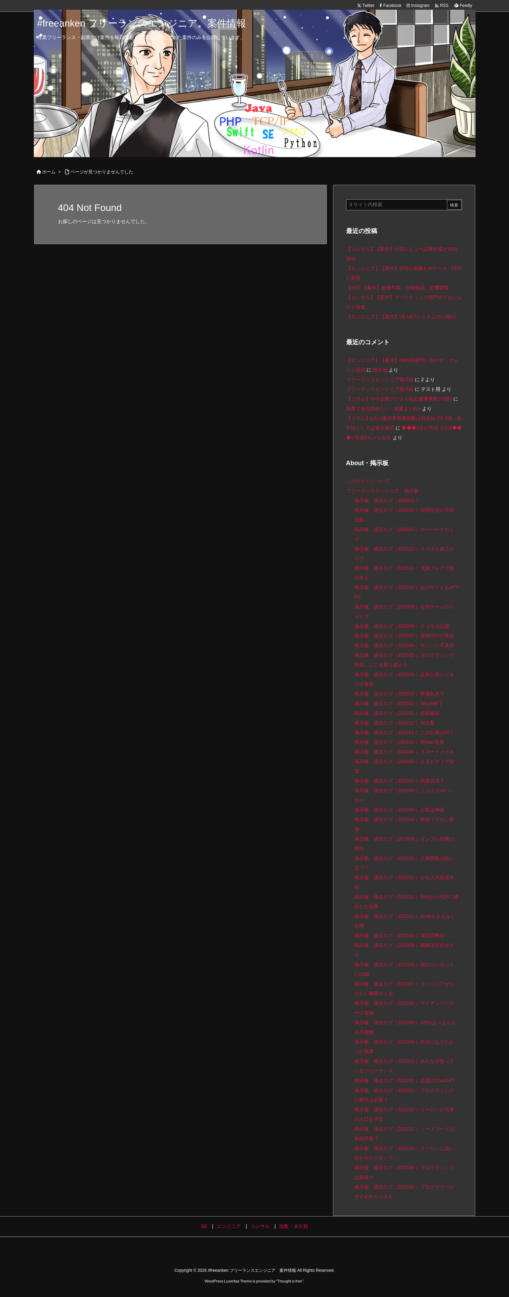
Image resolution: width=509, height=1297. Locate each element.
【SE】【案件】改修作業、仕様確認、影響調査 (397, 287)
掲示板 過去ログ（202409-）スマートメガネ (404, 752)
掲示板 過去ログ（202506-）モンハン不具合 (404, 645)
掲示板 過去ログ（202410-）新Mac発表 (399, 742)
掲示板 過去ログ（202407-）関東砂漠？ (399, 781)
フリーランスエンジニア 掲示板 (382, 490)
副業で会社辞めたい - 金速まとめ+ (383, 408)
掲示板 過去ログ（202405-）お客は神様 (399, 810)
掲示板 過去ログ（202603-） (387, 500)
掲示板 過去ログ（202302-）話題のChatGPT (404, 1080)
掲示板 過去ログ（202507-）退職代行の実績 (404, 635)
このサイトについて (368, 481)
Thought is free (289, 1281)
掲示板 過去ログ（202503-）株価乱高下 (399, 693)
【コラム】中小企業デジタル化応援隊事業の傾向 (399, 399)
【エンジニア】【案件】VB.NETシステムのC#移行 (401, 316)
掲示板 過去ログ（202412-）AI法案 (394, 723)
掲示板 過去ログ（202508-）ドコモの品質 (401, 626)
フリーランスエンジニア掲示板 (380, 379)
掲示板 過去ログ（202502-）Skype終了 (398, 703)
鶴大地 (380, 370)
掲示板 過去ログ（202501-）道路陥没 (397, 713)
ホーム (49, 171)
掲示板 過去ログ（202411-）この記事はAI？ (404, 732)
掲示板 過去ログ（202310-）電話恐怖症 (399, 935)
